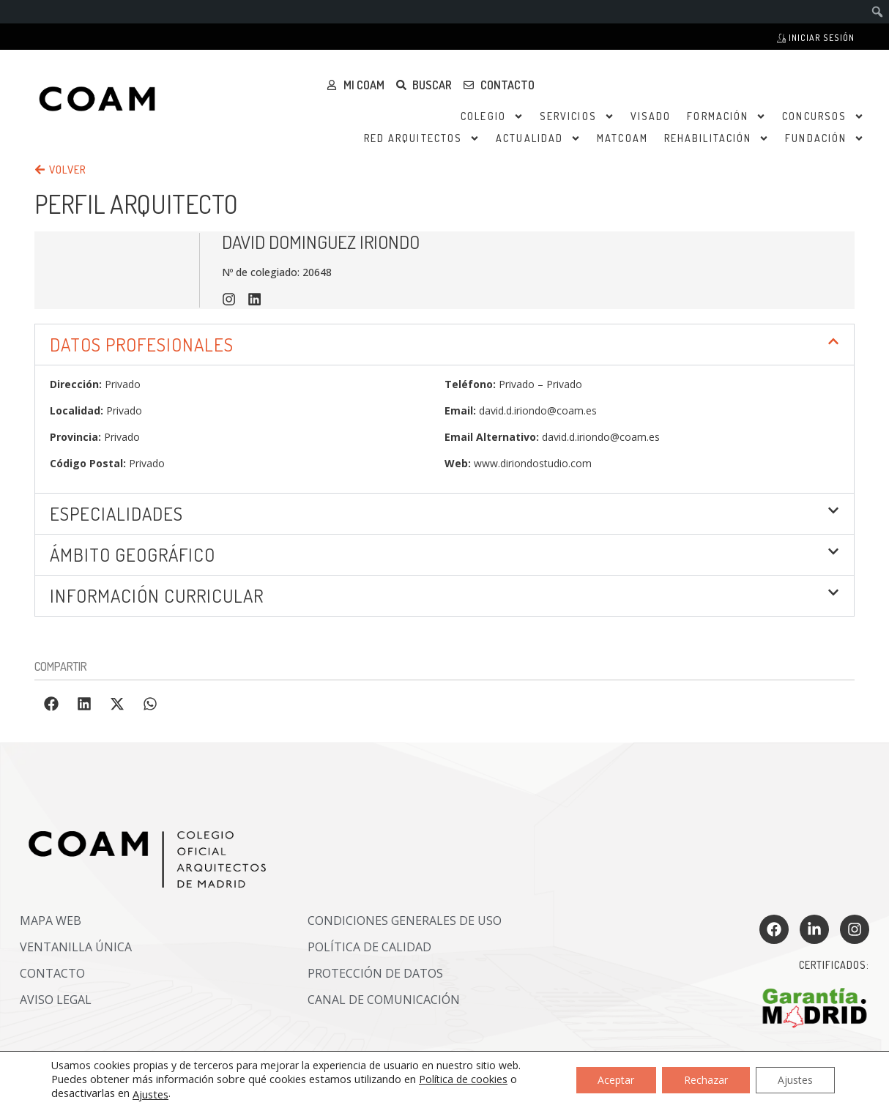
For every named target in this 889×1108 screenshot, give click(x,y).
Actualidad (538, 138)
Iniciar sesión (816, 37)
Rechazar (706, 1079)
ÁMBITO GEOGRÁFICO (132, 554)
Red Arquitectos (422, 138)
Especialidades (116, 513)
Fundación (824, 138)
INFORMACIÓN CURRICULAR (157, 595)
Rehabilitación (716, 138)
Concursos (823, 116)
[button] (444, 344)
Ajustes (150, 1094)
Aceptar (616, 1079)
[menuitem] (877, 11)
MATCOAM (622, 138)
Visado (651, 116)
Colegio (492, 116)
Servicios (577, 116)
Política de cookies (463, 1079)
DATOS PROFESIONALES (142, 344)
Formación (726, 116)
